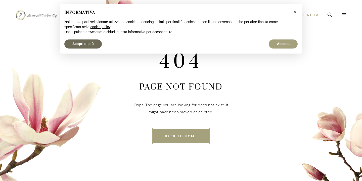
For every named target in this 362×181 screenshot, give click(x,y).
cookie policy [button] (100, 27)
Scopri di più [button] (83, 44)
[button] (295, 12)
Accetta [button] (283, 44)
